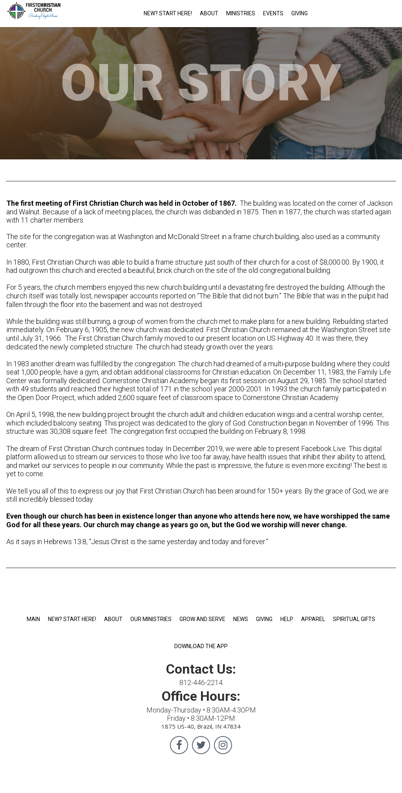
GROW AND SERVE (202, 619)
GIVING (299, 13)
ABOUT (209, 13)
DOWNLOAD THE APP (201, 646)
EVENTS (273, 13)
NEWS (240, 619)
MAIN (33, 619)
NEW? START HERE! (168, 13)
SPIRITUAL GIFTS (354, 619)
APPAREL (313, 619)
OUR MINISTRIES (151, 619)
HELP (286, 619)
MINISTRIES (240, 13)
